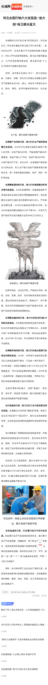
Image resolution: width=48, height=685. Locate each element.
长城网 (5, 7)
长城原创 (27, 7)
